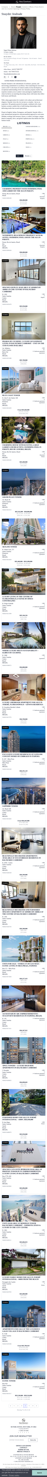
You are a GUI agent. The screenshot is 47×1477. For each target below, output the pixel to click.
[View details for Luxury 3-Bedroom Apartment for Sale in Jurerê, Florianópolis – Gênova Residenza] (23, 699)
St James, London (8, 52)
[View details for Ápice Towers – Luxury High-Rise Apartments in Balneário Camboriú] (23, 1062)
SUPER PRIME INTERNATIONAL (15, 81)
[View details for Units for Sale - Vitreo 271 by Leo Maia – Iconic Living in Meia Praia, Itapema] (23, 959)
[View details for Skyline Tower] (23, 542)
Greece (6, 135)
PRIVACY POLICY (23, 1451)
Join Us (4, 9)
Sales (20, 156)
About (13, 7)
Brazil (6, 126)
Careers (25, 7)
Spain (6, 131)
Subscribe (33, 1440)
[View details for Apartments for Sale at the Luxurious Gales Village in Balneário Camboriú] (23, 1326)
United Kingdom (33, 126)
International (32, 131)
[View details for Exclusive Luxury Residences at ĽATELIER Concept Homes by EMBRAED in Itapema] (23, 751)
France (29, 143)
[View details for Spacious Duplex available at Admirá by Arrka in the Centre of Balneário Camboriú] (23, 285)
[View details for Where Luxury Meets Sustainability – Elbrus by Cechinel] (23, 647)
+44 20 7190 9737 (16, 69)
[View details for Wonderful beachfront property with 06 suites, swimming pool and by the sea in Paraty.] (23, 232)
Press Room (39, 7)
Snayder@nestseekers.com (12, 74)
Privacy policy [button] (14, 1475)
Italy (5, 139)
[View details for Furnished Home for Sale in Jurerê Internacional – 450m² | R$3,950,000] (23, 1114)
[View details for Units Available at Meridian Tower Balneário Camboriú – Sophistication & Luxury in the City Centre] (23, 1221)
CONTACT (23, 1447)
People (18, 7)
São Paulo (6, 63)
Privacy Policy (25, 9)
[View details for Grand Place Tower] (23, 493)
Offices (31, 7)
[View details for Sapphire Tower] (23, 802)
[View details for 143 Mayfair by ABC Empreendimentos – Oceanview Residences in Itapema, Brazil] (23, 1010)
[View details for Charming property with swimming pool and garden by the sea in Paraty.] (23, 183)
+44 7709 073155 (13, 71)
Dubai (29, 135)
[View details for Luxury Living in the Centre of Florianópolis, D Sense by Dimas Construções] (23, 594)
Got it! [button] (39, 1473)
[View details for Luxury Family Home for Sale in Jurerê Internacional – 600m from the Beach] (23, 1274)
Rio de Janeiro (7, 56)
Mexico (6, 143)
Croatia (6, 147)
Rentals (28, 156)
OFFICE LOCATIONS (23, 1446)
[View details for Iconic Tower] (23, 1376)
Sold (28, 147)
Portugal (30, 139)
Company (4, 7)
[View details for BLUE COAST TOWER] (23, 391)
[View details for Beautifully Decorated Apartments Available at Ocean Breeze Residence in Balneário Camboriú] (23, 853)
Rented (6, 151)
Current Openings (14, 9)
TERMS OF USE (23, 1450)
